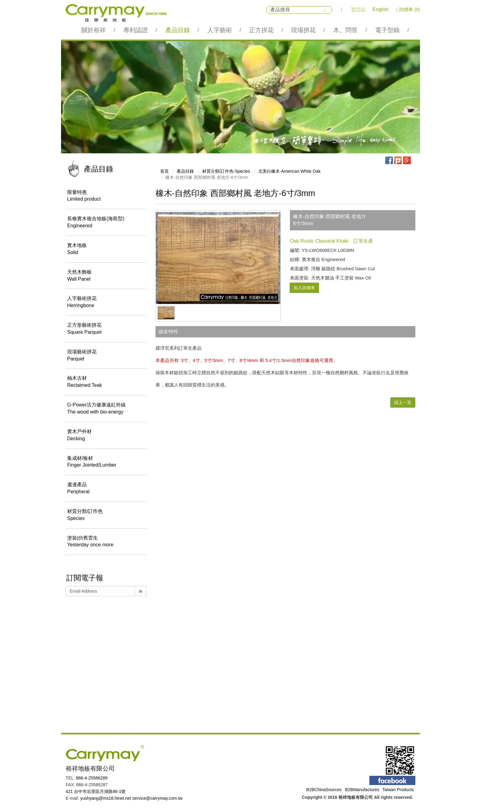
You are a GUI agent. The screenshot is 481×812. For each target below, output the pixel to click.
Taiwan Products (398, 789)
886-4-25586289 (91, 777)
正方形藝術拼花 (106, 329)
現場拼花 (303, 30)
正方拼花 (261, 30)
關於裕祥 (93, 30)
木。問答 (345, 30)
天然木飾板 (106, 276)
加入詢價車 (304, 287)
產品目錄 (177, 30)
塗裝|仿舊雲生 (106, 542)
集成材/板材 (106, 462)
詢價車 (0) (408, 9)
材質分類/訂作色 (106, 515)
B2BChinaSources (323, 789)
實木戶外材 (106, 435)
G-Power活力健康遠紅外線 (106, 409)
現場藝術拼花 (106, 356)
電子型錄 (387, 30)
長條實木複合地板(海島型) (106, 223)
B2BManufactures (362, 789)
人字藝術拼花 (106, 303)
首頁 (164, 171)
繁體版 (358, 9)
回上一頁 (402, 402)
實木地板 (106, 249)
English (380, 9)
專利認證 (135, 30)
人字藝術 (219, 30)
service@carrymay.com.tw (157, 798)
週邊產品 (106, 489)
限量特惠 (106, 196)
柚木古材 (106, 382)
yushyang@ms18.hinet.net (105, 798)
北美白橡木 (289, 171)
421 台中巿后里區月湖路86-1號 (95, 791)
